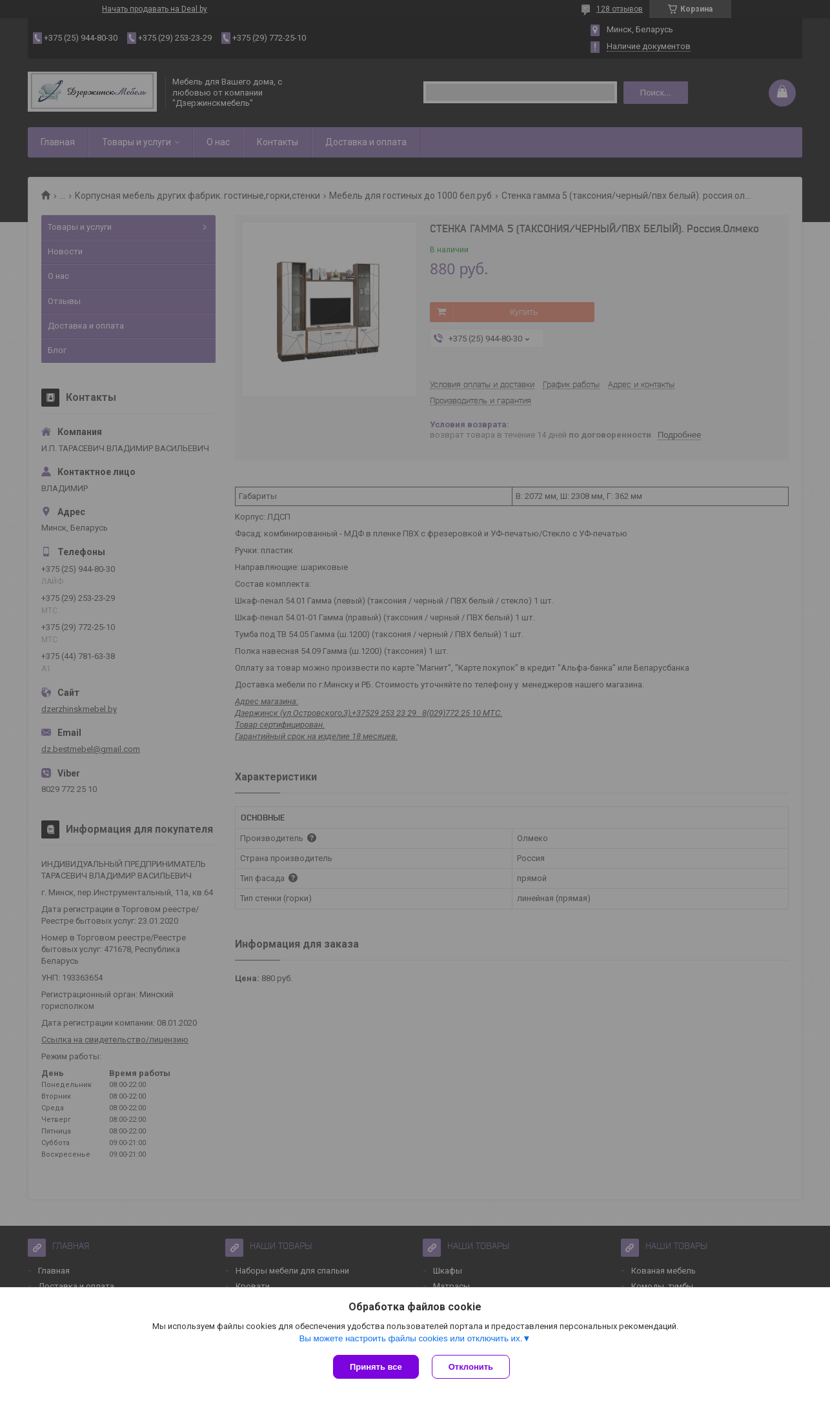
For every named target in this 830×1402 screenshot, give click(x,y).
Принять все (376, 1367)
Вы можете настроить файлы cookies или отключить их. (410, 1338)
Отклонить (471, 1367)
